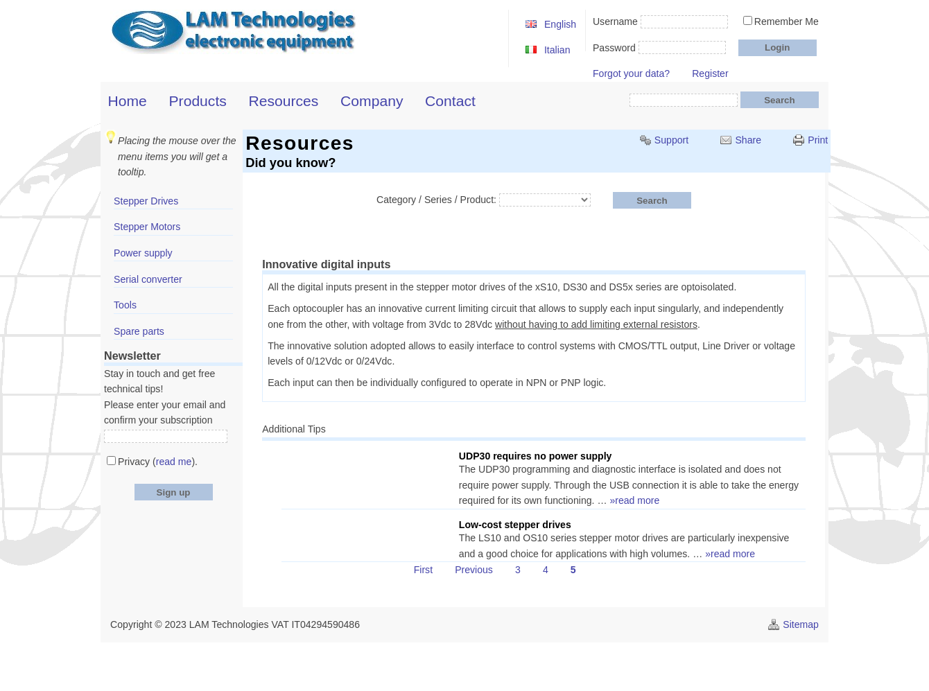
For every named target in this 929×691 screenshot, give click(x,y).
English (560, 24)
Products (198, 101)
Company (371, 101)
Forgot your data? (631, 73)
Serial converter (148, 279)
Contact (450, 101)
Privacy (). (158, 461)
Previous (474, 569)
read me (174, 461)
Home (127, 101)
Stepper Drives (146, 201)
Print (818, 140)
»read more (634, 500)
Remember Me (786, 21)
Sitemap (801, 624)
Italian (557, 49)
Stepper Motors (147, 226)
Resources (284, 101)
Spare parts (139, 331)
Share (748, 140)
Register (710, 73)
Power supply (143, 253)
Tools (125, 304)
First (423, 569)
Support (671, 140)
